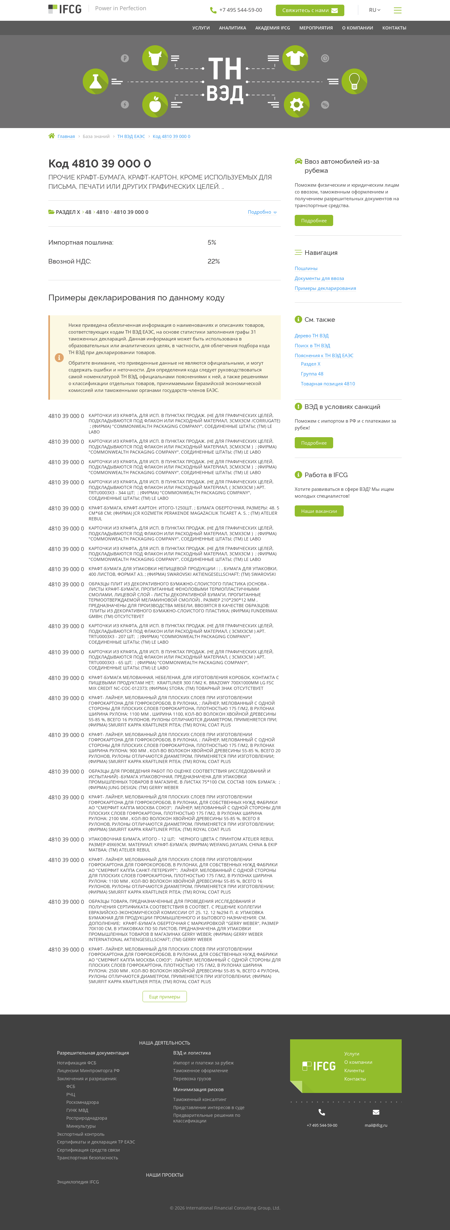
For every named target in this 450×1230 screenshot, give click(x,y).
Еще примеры (164, 996)
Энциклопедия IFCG (78, 1182)
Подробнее (314, 220)
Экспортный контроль (80, 1134)
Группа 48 (312, 374)
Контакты (355, 1079)
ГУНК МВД (77, 1110)
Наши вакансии (319, 511)
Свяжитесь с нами (310, 10)
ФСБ (70, 1086)
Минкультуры (81, 1126)
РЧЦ (70, 1094)
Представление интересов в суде (209, 1107)
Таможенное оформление (200, 1070)
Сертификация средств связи (88, 1150)
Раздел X (310, 364)
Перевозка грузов (192, 1078)
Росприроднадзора (86, 1118)
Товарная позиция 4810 (328, 383)
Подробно (259, 212)
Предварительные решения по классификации (206, 1118)
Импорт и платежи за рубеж (203, 1063)
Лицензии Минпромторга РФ (88, 1070)
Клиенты (354, 1070)
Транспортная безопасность (87, 1158)
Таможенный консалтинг (200, 1099)
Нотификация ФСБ (76, 1063)
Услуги (352, 1053)
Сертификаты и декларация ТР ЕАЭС (96, 1142)
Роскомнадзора (82, 1102)
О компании (358, 1062)
